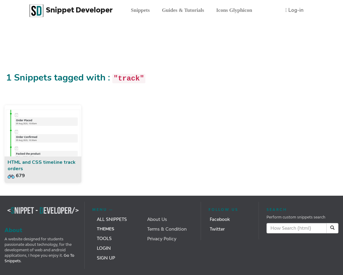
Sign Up (106, 257)
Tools (104, 238)
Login (104, 248)
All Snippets (112, 219)
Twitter (217, 229)
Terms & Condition (167, 229)
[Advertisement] (110, 49)
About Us (157, 219)
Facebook (220, 219)
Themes (105, 229)
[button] (294, 10)
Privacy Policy (161, 238)
